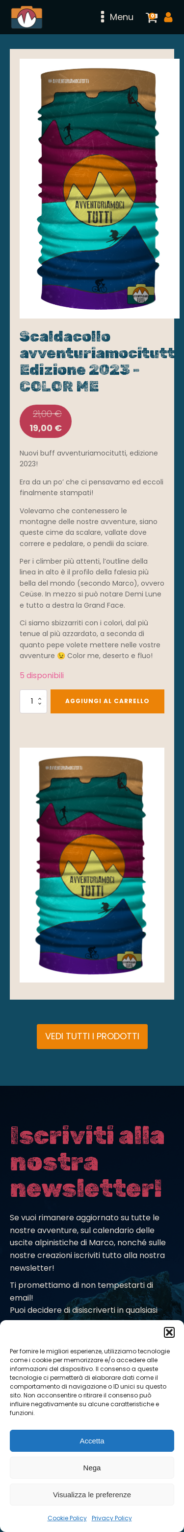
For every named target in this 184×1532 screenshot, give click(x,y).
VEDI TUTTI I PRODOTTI (92, 1036)
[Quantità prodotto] (33, 701)
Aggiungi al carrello (107, 701)
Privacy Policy (112, 1518)
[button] (169, 1332)
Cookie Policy (67, 1518)
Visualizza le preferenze (92, 1494)
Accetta (91, 1441)
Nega (92, 1467)
